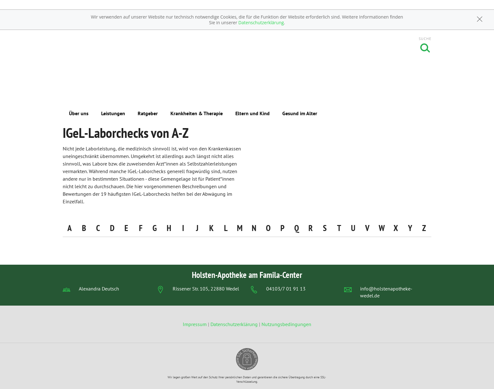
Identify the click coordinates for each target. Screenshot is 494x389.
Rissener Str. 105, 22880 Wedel (206, 288)
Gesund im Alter (299, 113)
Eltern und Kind (252, 113)
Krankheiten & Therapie (196, 113)
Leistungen (113, 113)
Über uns (79, 113)
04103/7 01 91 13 (286, 288)
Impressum (195, 324)
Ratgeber (148, 113)
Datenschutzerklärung (261, 22)
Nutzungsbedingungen (286, 324)
